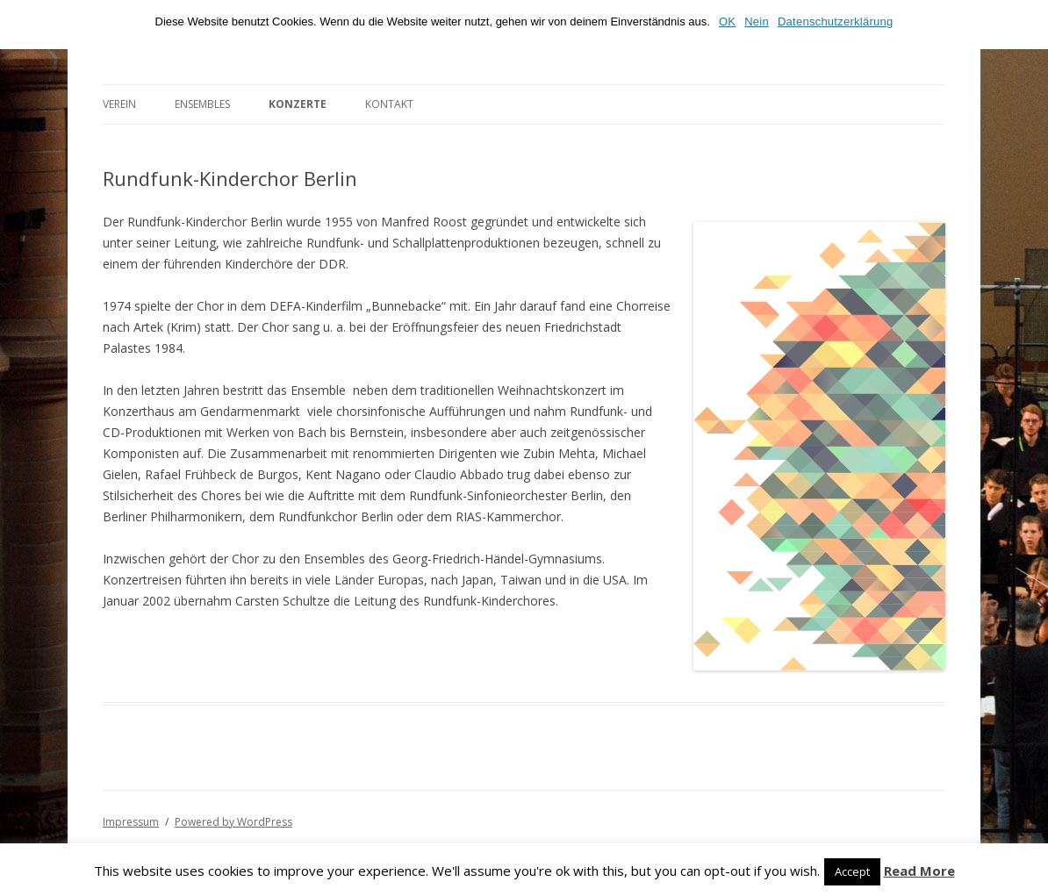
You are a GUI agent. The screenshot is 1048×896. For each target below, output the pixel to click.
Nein (756, 21)
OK (727, 21)
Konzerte (298, 104)
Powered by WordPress (233, 821)
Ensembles (202, 104)
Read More (919, 871)
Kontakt (389, 104)
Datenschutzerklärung (835, 21)
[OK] (1026, 24)
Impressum (131, 821)
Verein (119, 104)
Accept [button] (852, 871)
